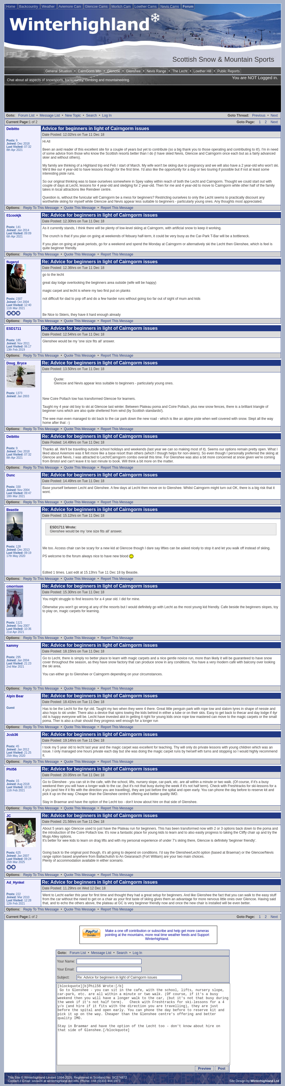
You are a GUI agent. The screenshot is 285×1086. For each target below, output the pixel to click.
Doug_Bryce (17, 363)
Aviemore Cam (70, 7)
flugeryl (13, 262)
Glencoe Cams (97, 7)
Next (274, 115)
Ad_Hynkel (15, 883)
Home (11, 7)
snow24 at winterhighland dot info (55, 1081)
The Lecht (180, 71)
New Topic (73, 115)
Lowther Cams (146, 7)
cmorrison (15, 586)
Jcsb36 (12, 735)
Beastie (13, 510)
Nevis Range (156, 71)
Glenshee (133, 71)
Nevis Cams (170, 7)
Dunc (11, 475)
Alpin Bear (15, 696)
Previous (259, 115)
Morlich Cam (121, 7)
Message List (50, 115)
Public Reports (228, 71)
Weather (48, 7)
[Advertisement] (143, 99)
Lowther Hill (203, 71)
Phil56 (12, 769)
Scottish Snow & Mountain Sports (223, 59)
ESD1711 (14, 329)
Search (91, 115)
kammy (12, 646)
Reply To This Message (41, 208)
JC (9, 816)
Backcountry (29, 7)
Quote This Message (80, 208)
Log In (106, 115)
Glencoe (113, 71)
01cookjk (14, 215)
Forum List (26, 115)
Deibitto (13, 129)
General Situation (58, 71)
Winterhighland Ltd (264, 1081)
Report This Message (117, 208)
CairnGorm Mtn (89, 71)
